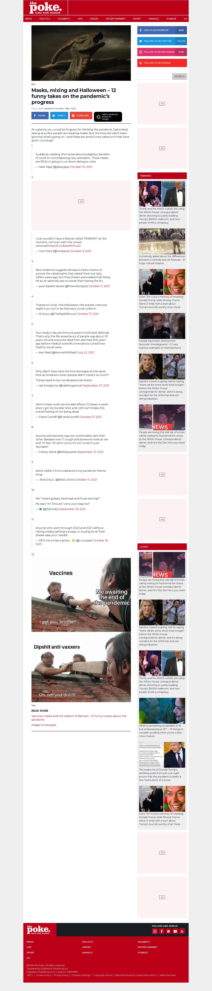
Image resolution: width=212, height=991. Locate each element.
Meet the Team (168, 975)
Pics (33, 84)
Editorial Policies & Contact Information (135, 975)
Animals (154, 18)
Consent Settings (81, 975)
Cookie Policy (43, 975)
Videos (94, 18)
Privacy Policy (61, 975)
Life (80, 18)
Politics (44, 18)
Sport (137, 18)
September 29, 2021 (72, 509)
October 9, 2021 (80, 251)
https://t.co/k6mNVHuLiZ (64, 245)
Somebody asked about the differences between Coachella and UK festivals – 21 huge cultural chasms (162, 260)
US (185, 18)
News (28, 18)
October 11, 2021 (99, 286)
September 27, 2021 (96, 385)
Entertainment (116, 18)
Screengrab (48, 725)
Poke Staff (37, 108)
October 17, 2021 (88, 313)
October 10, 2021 (81, 166)
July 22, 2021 (86, 352)
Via (33, 705)
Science (171, 18)
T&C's (29, 975)
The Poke (45, 7)
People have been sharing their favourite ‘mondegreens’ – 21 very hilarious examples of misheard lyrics (160, 344)
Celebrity (64, 18)
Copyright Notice (103, 975)
